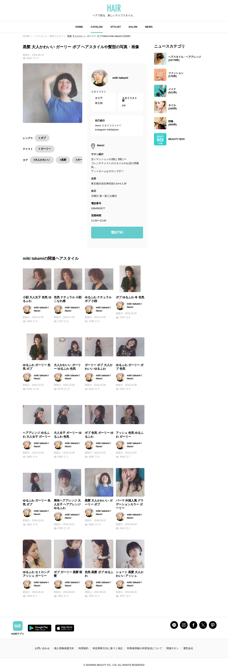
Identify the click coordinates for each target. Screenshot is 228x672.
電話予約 (117, 232)
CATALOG (97, 26)
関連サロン (172, 648)
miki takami (120, 77)
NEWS (149, 26)
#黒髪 (63, 159)
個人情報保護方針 (64, 648)
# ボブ (42, 137)
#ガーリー (81, 159)
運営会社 (188, 648)
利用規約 (83, 648)
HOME (79, 26)
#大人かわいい (42, 159)
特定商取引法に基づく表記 (108, 648)
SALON (133, 26)
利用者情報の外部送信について (144, 648)
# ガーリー (45, 148)
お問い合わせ (42, 648)
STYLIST (115, 26)
